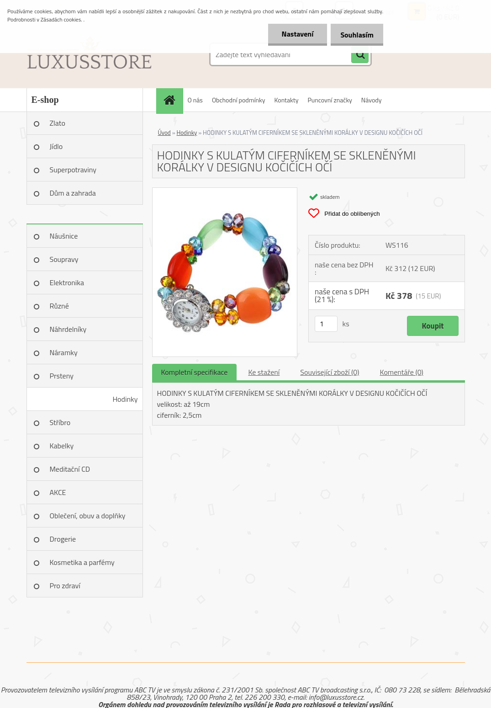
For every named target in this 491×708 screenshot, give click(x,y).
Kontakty (287, 100)
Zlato (57, 122)
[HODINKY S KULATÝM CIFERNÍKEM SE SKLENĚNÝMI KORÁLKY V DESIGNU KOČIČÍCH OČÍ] (225, 191)
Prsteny (62, 375)
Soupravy (64, 259)
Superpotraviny (73, 169)
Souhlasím (355, 34)
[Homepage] (172, 100)
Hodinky (124, 399)
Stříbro (60, 422)
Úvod (164, 132)
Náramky (64, 352)
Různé (59, 305)
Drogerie (63, 538)
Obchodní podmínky (238, 100)
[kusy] (326, 324)
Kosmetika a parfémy (82, 562)
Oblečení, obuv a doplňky (88, 515)
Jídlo (56, 146)
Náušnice (64, 235)
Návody (371, 100)
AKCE (58, 492)
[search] (360, 55)
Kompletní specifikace (194, 372)
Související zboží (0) (329, 372)
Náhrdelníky (68, 329)
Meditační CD (70, 468)
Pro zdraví (65, 585)
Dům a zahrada (73, 192)
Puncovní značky (329, 100)
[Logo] (89, 54)
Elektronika (67, 282)
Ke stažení (264, 372)
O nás (195, 100)
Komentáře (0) (401, 372)
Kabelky (62, 445)
